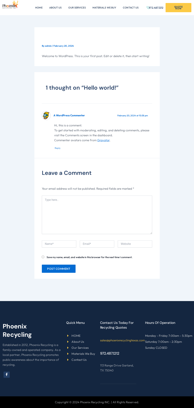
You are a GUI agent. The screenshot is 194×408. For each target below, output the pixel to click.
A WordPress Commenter (69, 115)
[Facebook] (7, 375)
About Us (55, 7)
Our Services (77, 7)
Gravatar (103, 140)
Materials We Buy (104, 7)
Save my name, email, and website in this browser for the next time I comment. (89, 257)
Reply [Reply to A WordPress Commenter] (59, 148)
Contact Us (131, 7)
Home (38, 7)
